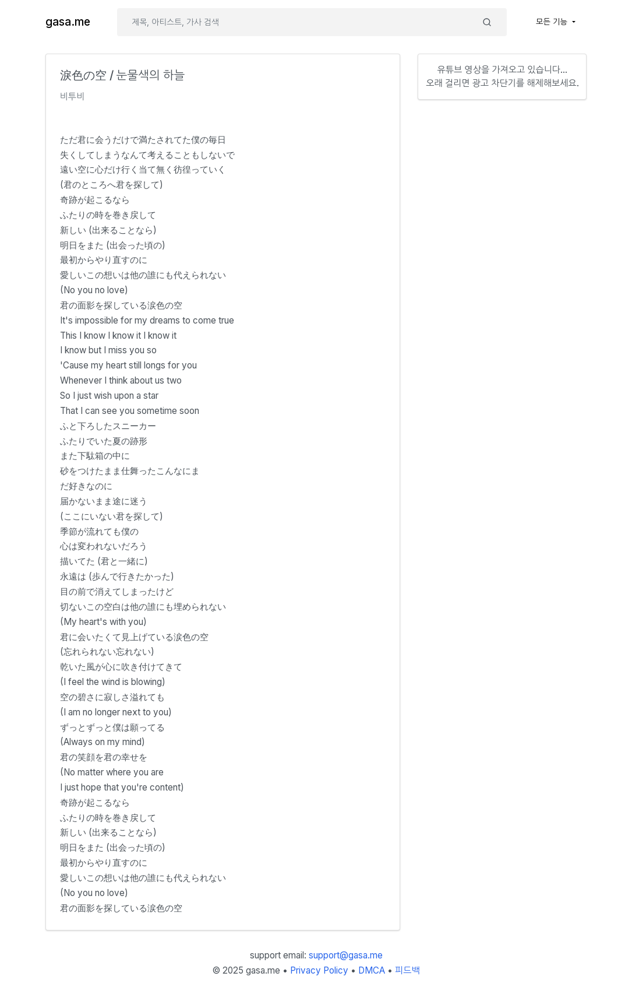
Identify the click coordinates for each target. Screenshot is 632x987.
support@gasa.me (346, 955)
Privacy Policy (319, 970)
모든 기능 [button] (553, 21)
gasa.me (67, 22)
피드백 (407, 970)
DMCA (371, 970)
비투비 (72, 96)
